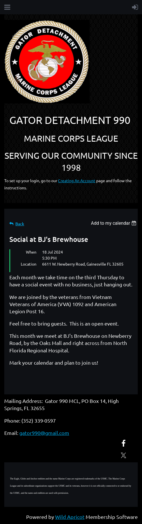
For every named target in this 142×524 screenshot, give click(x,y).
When (31, 251)
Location (28, 263)
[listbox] (114, 223)
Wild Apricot (70, 517)
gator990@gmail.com (44, 433)
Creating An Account (76, 180)
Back (19, 223)
